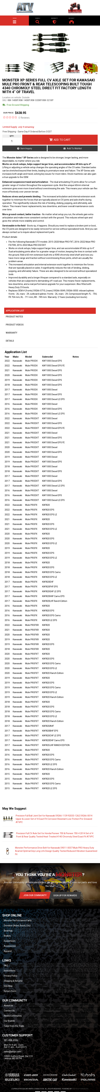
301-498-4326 (11, 1040)
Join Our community (35, 895)
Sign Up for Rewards (65, 895)
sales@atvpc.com (12, 1051)
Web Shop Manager (80, 1089)
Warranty (11, 333)
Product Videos (15, 324)
